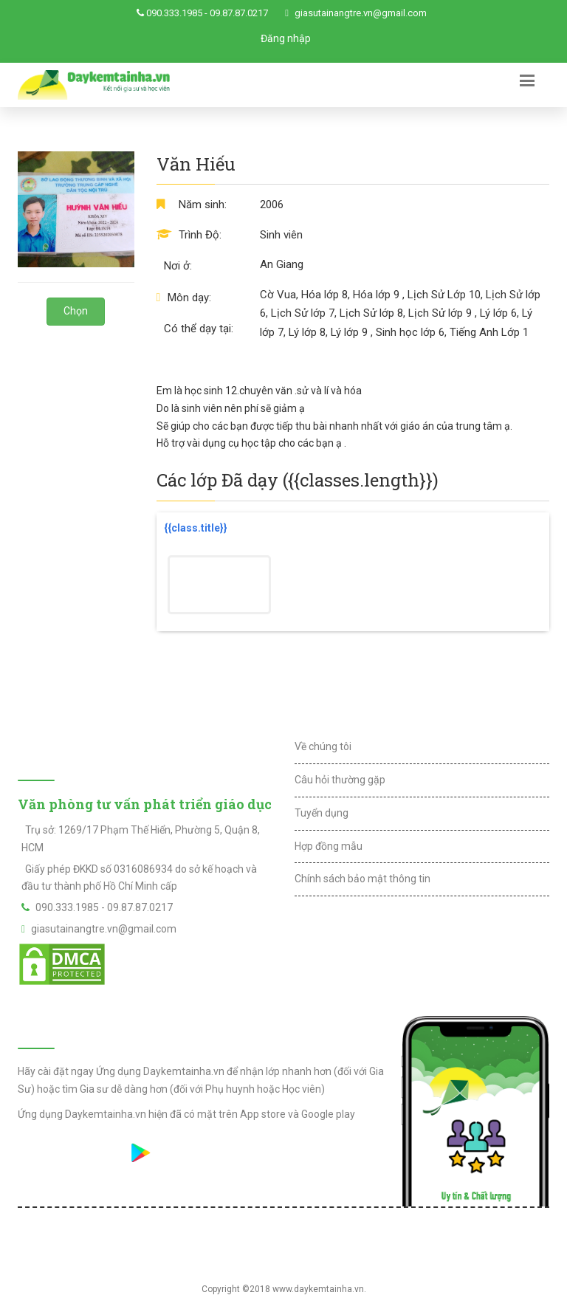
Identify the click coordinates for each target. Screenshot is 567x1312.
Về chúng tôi (323, 746)
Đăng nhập (286, 38)
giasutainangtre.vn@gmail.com (361, 12)
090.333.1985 (174, 12)
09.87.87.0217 (239, 12)
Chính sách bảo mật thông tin (362, 879)
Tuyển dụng (321, 813)
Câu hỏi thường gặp (340, 780)
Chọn (75, 311)
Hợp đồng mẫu (328, 846)
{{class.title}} (195, 528)
